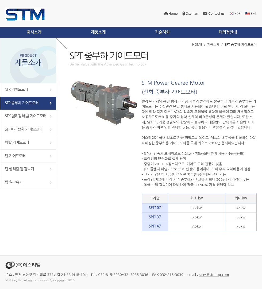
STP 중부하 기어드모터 (21, 103)
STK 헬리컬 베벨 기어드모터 (25, 116)
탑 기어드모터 (15, 156)
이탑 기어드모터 (17, 142)
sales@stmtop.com (214, 274)
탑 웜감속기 (13, 182)
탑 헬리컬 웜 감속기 (19, 169)
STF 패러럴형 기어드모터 (23, 129)
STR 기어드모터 (16, 89)
